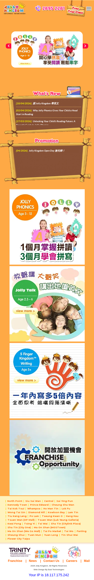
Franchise (15, 561)
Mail (87, 561)
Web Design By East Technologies (49, 569)
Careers (71, 561)
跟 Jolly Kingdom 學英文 (46, 103)
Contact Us (51, 561)
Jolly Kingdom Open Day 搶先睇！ (47, 150)
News (33, 561)
